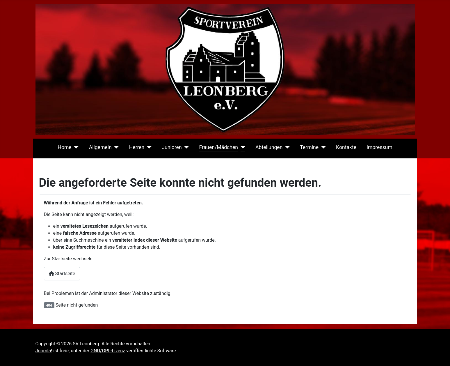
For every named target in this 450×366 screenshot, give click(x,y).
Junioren (172, 147)
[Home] (75, 147)
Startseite (62, 273)
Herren (137, 147)
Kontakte (346, 147)
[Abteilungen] (286, 147)
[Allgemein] (115, 147)
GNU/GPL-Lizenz (107, 350)
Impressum (379, 147)
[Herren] (148, 147)
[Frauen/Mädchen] (241, 147)
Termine (309, 147)
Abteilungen (268, 147)
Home (64, 147)
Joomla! (43, 350)
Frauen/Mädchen (218, 147)
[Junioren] (185, 147)
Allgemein (100, 147)
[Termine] (322, 147)
